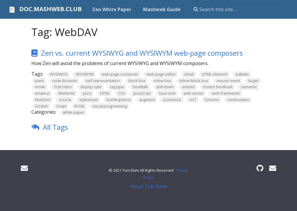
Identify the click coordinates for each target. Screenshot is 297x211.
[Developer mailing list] (272, 168)
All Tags (55, 127)
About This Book (148, 186)
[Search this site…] (236, 9)
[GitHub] (260, 168)
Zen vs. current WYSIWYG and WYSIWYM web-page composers (142, 53)
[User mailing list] (24, 168)
